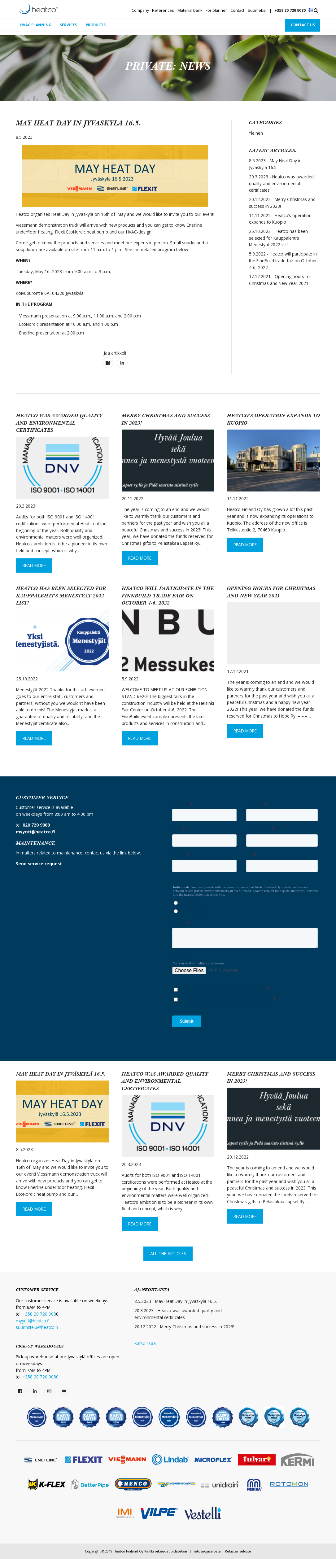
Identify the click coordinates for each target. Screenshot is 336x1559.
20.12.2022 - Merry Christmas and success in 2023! (282, 203)
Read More (34, 565)
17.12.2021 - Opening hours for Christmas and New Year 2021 (280, 280)
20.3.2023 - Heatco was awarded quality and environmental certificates (281, 183)
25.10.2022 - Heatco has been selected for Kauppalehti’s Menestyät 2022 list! (278, 238)
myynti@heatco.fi (33, 1321)
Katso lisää (145, 1343)
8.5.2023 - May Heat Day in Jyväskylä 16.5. (275, 164)
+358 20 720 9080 (290, 10)
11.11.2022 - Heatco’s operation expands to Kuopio (280, 219)
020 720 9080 (36, 825)
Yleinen (256, 133)
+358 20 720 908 (39, 1314)
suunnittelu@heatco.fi (37, 1327)
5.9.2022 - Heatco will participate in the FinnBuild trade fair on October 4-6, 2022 (283, 260)
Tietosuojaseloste (206, 1551)
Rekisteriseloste (238, 1551)
